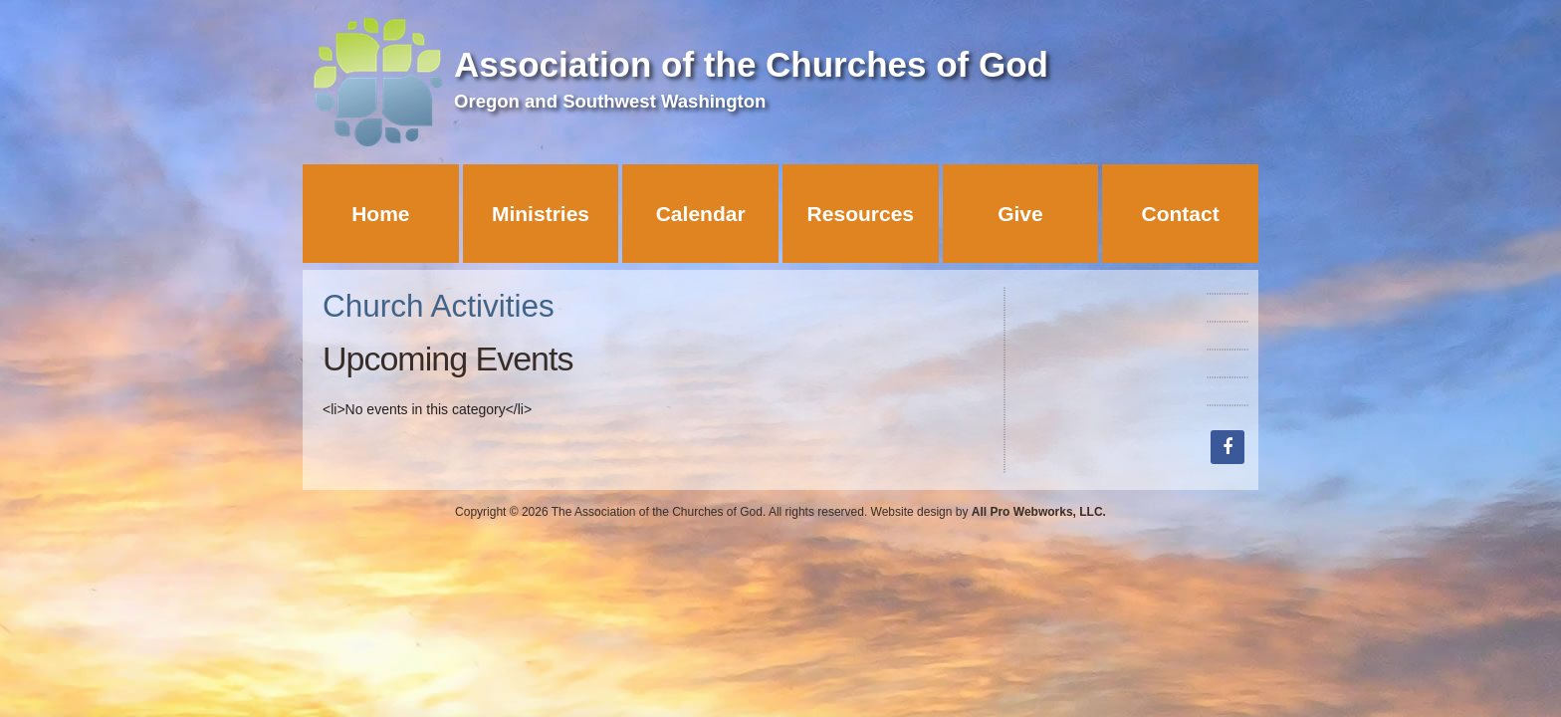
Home (380, 213)
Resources (860, 213)
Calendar (701, 213)
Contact (1181, 213)
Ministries (540, 213)
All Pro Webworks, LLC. (1039, 512)
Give (1020, 213)
